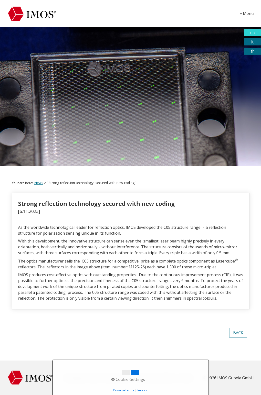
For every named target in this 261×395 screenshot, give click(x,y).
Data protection (118, 378)
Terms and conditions (156, 378)
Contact (185, 378)
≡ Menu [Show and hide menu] (247, 13)
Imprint (94, 378)
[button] (238, 333)
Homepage (74, 378)
